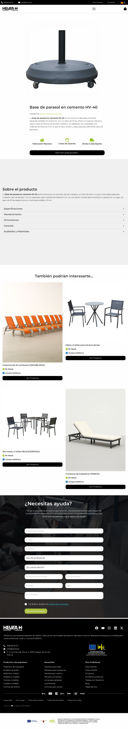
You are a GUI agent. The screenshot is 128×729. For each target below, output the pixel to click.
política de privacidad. (59, 604)
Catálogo (58, 114)
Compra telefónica (13, 373)
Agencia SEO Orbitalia (22, 706)
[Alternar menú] (94, 9)
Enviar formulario (36, 611)
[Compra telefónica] (3, 373)
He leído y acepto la (49, 604)
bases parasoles (47, 114)
